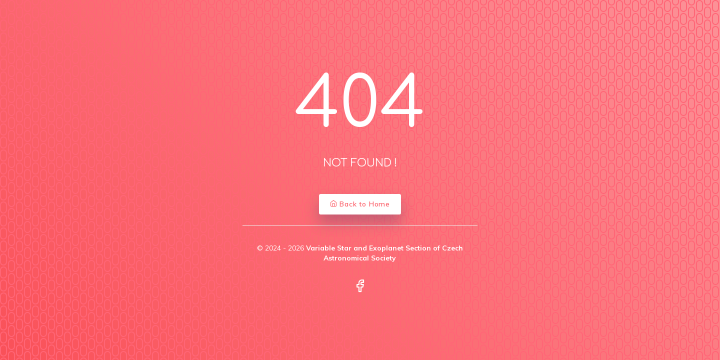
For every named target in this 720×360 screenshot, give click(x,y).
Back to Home (360, 204)
